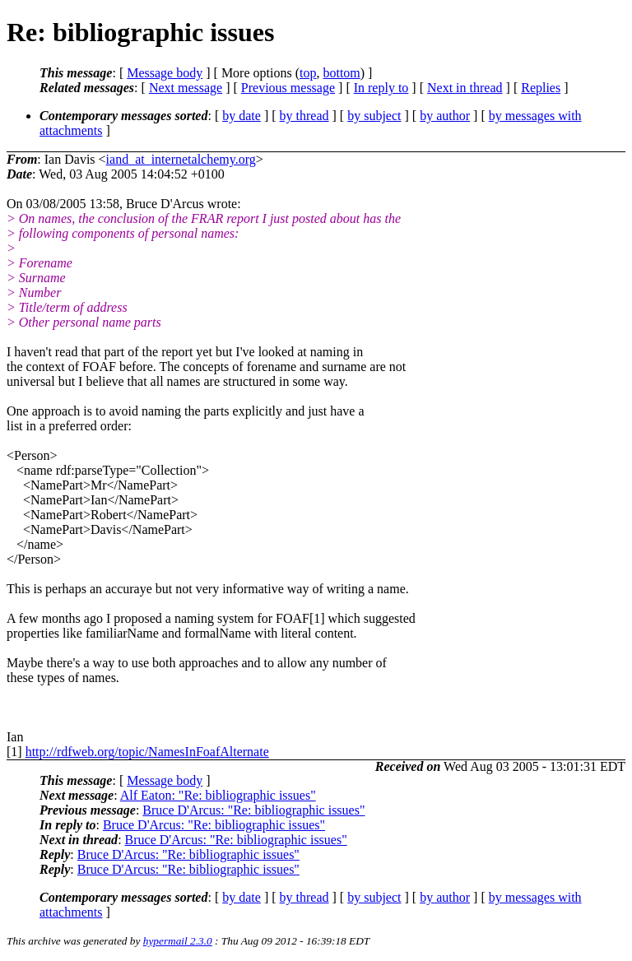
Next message (185, 88)
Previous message (288, 88)
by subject (374, 116)
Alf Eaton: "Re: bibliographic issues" (218, 795)
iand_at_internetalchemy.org (181, 159)
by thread (304, 116)
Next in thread (465, 88)
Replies (540, 88)
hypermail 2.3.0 (177, 941)
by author (445, 116)
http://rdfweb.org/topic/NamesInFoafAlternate (147, 752)
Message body (164, 73)
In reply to (381, 88)
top (308, 73)
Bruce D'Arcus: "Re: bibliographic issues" (253, 810)
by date (241, 116)
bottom (341, 73)
